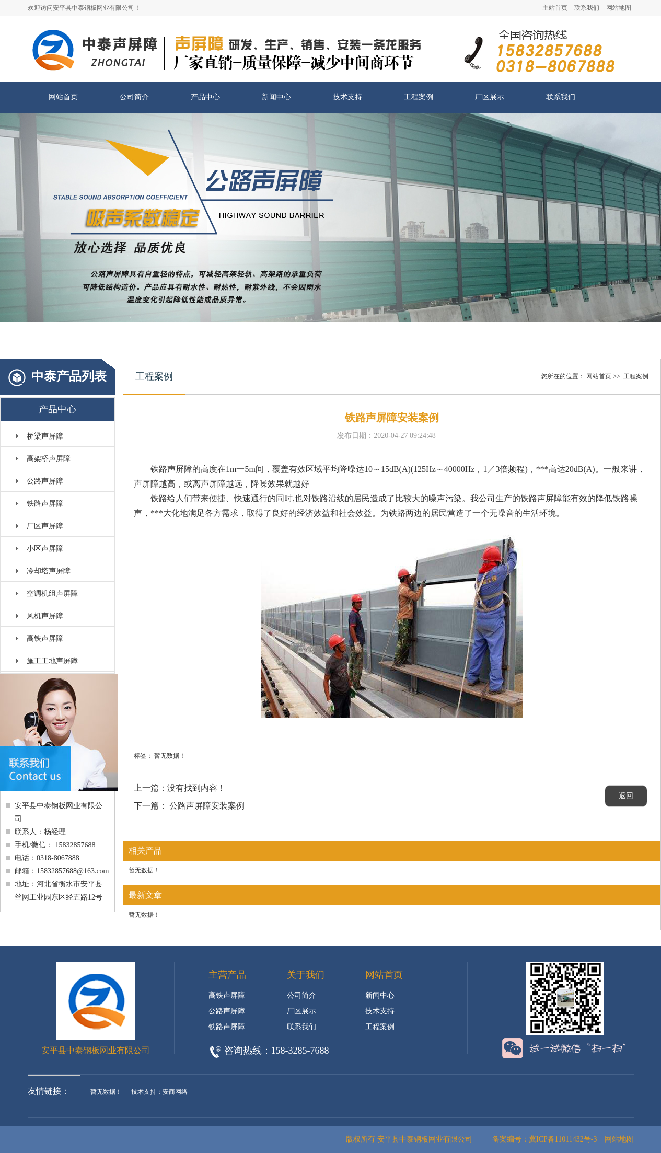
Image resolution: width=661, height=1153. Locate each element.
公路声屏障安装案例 (207, 805)
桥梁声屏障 (45, 436)
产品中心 (205, 97)
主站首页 (554, 7)
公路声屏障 (45, 481)
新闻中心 (276, 97)
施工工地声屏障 (52, 661)
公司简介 (134, 97)
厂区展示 (489, 97)
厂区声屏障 (45, 526)
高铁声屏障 (45, 638)
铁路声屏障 (45, 504)
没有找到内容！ (196, 787)
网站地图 (618, 7)
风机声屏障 (45, 616)
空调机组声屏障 (52, 593)
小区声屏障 (45, 548)
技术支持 (347, 97)
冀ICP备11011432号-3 (563, 1139)
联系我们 (586, 7)
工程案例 (418, 97)
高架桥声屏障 (49, 459)
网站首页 (63, 97)
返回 (626, 796)
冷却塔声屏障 (49, 571)
